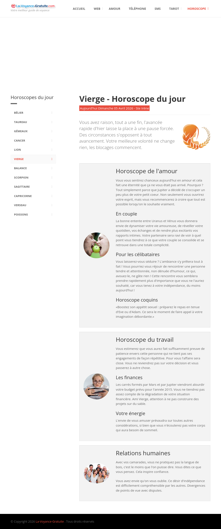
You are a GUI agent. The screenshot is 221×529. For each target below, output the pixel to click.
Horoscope (196, 9)
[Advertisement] (110, 49)
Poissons (21, 214)
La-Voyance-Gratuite (50, 521)
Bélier (18, 113)
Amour (114, 9)
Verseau (20, 205)
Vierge (19, 159)
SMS (157, 9)
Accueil (79, 9)
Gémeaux (21, 131)
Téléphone (137, 9)
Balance (20, 168)
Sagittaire (22, 187)
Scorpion (21, 177)
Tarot (174, 9)
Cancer (19, 140)
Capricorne (23, 196)
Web (97, 9)
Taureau (20, 122)
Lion (17, 150)
